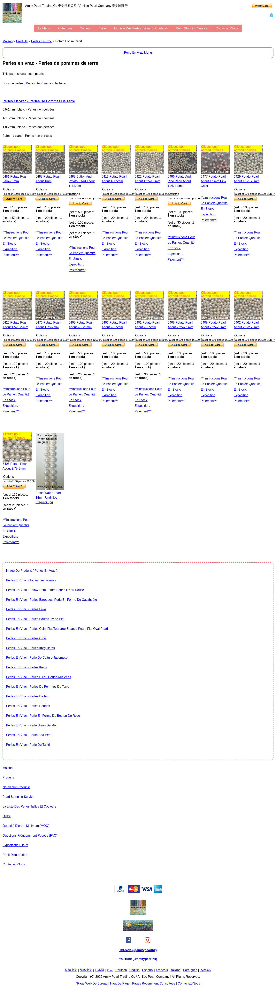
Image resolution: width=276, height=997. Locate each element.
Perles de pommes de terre (45, 83)
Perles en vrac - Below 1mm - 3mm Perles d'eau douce (45, 590)
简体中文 (86, 970)
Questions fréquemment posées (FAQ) (30, 835)
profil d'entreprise (15, 854)
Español (147, 970)
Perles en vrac (41, 41)
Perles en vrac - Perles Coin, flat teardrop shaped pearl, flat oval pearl (57, 628)
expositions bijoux (15, 845)
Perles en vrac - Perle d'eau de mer (31, 725)
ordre (7, 816)
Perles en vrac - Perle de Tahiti (28, 744)
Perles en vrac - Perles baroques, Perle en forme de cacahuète (51, 599)
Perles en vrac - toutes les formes (31, 580)
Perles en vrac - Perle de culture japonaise (37, 657)
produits (22, 41)
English (134, 970)
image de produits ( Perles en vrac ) (31, 570)
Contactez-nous (227, 28)
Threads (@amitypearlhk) (138, 950)
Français (162, 970)
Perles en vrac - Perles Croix (26, 638)
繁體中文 (71, 970)
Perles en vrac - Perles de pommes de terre (39, 101)
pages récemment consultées (153, 983)
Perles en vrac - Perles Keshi (26, 667)
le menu (44, 28)
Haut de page (120, 983)
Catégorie (65, 28)
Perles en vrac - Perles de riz (27, 696)
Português (190, 970)
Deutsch (121, 970)
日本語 (99, 970)
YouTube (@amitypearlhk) (138, 959)
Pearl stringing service (192, 28)
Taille (102, 28)
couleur (85, 28)
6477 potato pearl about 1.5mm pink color (213, 181)
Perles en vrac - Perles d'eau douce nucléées (38, 677)
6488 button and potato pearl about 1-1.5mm (82, 181)
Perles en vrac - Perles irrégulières (30, 648)
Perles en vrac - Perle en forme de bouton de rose (43, 715)
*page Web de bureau (92, 983)
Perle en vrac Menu (138, 52)
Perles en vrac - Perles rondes (28, 706)
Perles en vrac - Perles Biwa (26, 609)
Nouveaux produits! (16, 787)
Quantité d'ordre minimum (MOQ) (26, 825)
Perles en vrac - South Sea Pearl (29, 735)
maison (8, 41)
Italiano (175, 970)
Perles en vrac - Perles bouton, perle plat (35, 619)
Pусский (205, 970)
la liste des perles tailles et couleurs (141, 28)
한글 (110, 970)
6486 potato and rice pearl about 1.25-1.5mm (179, 181)
